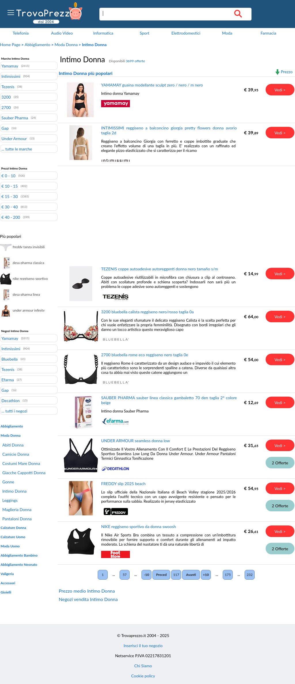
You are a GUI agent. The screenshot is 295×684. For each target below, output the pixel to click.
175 (228, 574)
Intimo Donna (14, 491)
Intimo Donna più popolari (85, 73)
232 (250, 574)
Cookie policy (143, 675)
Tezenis (7, 86)
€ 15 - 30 (9, 196)
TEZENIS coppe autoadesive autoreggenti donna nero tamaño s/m (159, 268)
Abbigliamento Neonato (19, 564)
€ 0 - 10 (8, 175)
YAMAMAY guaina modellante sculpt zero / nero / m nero (152, 84)
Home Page (10, 44)
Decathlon (10, 400)
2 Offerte (280, 462)
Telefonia (21, 33)
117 (176, 574)
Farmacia (268, 33)
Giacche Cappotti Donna (24, 472)
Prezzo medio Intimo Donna (87, 590)
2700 (6, 107)
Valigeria (7, 574)
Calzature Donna (13, 527)
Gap (5, 128)
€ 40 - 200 (10, 217)
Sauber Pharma (14, 117)
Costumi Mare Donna (21, 463)
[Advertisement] (175, 212)
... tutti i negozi (14, 410)
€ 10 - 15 (9, 186)
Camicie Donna (15, 454)
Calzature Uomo (13, 537)
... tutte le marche (16, 148)
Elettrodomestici (185, 33)
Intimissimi (10, 76)
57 (125, 574)
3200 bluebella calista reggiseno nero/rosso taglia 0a (147, 311)
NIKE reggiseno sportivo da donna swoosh (138, 526)
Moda (227, 33)
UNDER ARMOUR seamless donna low (135, 440)
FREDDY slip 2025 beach (123, 483)
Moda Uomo (10, 546)
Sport (144, 33)
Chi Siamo (143, 665)
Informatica (103, 33)
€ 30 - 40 (9, 206)
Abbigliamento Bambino (19, 555)
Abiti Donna (13, 444)
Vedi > (280, 89)
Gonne (8, 481)
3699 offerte (135, 61)
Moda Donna (65, 44)
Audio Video (62, 33)
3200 (6, 97)
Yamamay (9, 65)
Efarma (7, 379)
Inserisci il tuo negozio (143, 645)
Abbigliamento (37, 44)
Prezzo (287, 71)
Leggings (10, 500)
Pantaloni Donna (17, 518)
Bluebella (9, 359)
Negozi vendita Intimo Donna (88, 599)
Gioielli (6, 592)
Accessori (8, 583)
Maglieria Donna (16, 509)
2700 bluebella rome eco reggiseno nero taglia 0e (144, 354)
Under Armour (14, 138)
